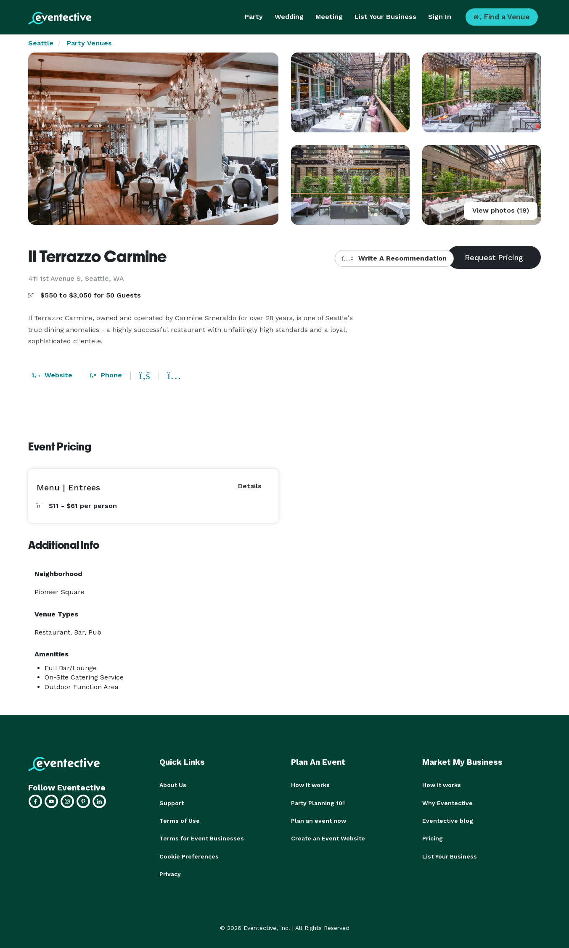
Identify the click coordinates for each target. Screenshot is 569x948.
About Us (172, 785)
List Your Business (385, 17)
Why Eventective (447, 802)
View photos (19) (500, 210)
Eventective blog (447, 820)
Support (171, 802)
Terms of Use (179, 820)
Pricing (432, 838)
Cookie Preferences (189, 855)
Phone (106, 375)
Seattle (40, 43)
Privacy (170, 873)
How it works (310, 785)
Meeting (329, 17)
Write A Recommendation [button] (394, 258)
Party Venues (89, 43)
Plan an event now (318, 820)
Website (52, 375)
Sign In (439, 17)
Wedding (289, 17)
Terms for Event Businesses (201, 838)
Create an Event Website (328, 838)
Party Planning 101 (318, 802)
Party (254, 17)
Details (250, 486)
